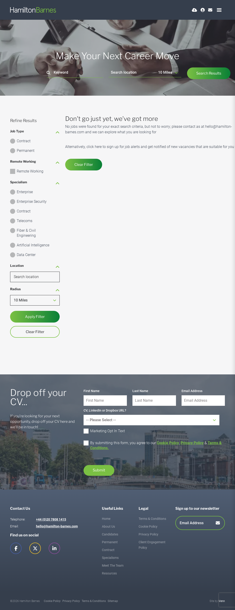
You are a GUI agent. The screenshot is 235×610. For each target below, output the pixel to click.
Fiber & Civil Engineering (26, 233)
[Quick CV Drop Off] (194, 10)
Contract (24, 141)
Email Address (192, 391)
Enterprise (25, 192)
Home (106, 519)
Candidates (110, 534)
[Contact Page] (210, 10)
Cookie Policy (168, 443)
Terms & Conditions (152, 519)
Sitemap (113, 601)
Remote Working (30, 171)
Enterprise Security (32, 201)
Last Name (140, 391)
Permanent (25, 150)
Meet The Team (112, 565)
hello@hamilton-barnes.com (57, 526)
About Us (108, 526)
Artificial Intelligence (33, 245)
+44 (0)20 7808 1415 (51, 519)
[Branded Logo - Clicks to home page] (33, 10)
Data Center (26, 255)
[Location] (132, 72)
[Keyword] (75, 72)
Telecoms (24, 221)
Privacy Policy (192, 443)
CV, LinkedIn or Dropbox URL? (105, 410)
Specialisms (110, 558)
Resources (109, 573)
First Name (92, 391)
